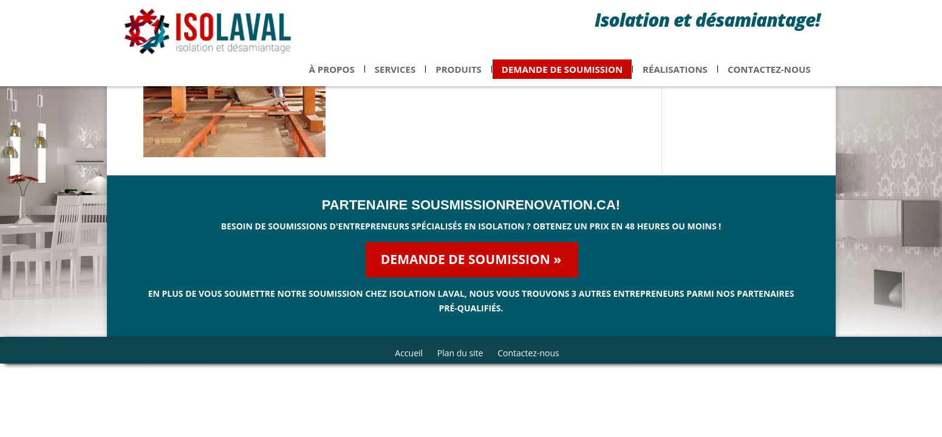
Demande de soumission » (471, 259)
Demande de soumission (562, 76)
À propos (332, 76)
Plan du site (460, 353)
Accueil (409, 353)
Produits (458, 76)
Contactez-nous (769, 76)
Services (395, 76)
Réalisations (675, 76)
